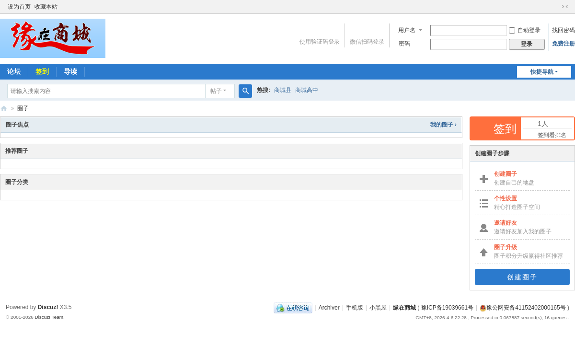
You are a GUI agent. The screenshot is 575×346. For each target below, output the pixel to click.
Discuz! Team (48, 317)
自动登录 (524, 30)
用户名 (406, 30)
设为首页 (19, 6)
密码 (404, 43)
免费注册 (563, 43)
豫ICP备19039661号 (447, 307)
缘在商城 (4, 108)
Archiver (329, 307)
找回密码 (563, 30)
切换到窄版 (565, 6)
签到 (42, 71)
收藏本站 (46, 6)
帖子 (216, 91)
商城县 (282, 90)
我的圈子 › (443, 124)
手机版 (354, 307)
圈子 (23, 108)
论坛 (14, 71)
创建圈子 (522, 277)
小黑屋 (378, 307)
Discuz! (48, 307)
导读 (70, 71)
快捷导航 (541, 72)
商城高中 (306, 90)
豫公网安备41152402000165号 (522, 307)
